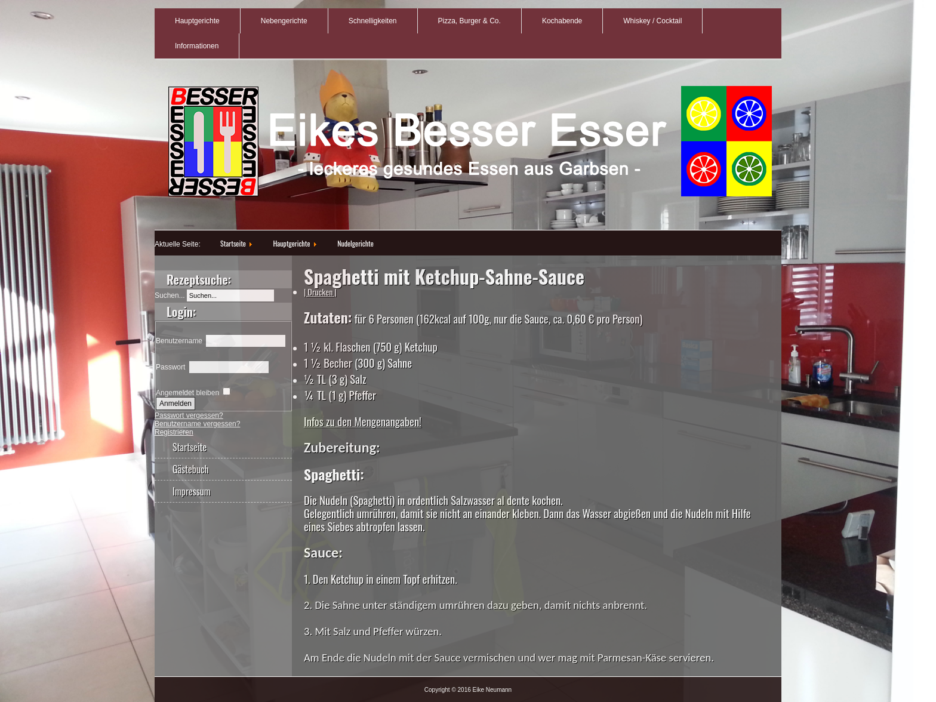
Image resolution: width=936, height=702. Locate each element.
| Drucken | (320, 291)
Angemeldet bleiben (187, 393)
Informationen (196, 46)
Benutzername (179, 341)
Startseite (233, 243)
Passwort (170, 367)
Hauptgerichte (197, 21)
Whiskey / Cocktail (652, 21)
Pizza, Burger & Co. (469, 21)
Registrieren (174, 432)
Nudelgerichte (355, 243)
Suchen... (170, 295)
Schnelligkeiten (373, 21)
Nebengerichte (284, 21)
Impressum (192, 491)
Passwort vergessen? (189, 415)
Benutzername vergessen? (197, 424)
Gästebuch (191, 469)
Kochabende (562, 21)
